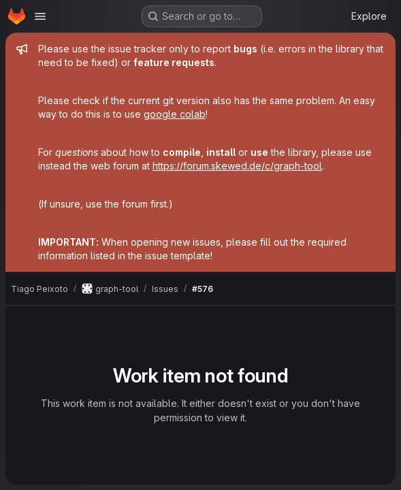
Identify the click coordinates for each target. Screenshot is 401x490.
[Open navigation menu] (40, 16)
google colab (175, 114)
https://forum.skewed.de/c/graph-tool (237, 166)
